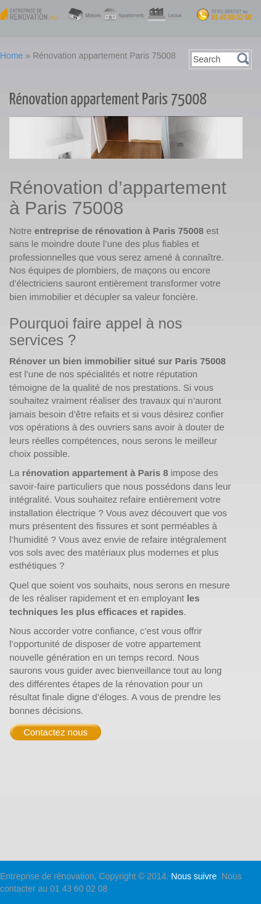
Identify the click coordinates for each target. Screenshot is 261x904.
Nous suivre (195, 876)
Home (11, 56)
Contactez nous (55, 732)
